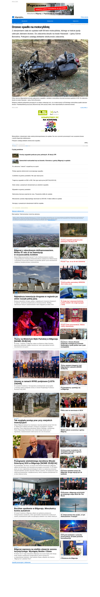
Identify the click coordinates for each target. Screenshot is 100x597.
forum (15, 145)
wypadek (17, 207)
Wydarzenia (50, 21)
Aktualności (24, 21)
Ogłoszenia (75, 21)
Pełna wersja (84, 17)
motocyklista (24, 207)
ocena (27, 145)
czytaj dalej (84, 107)
